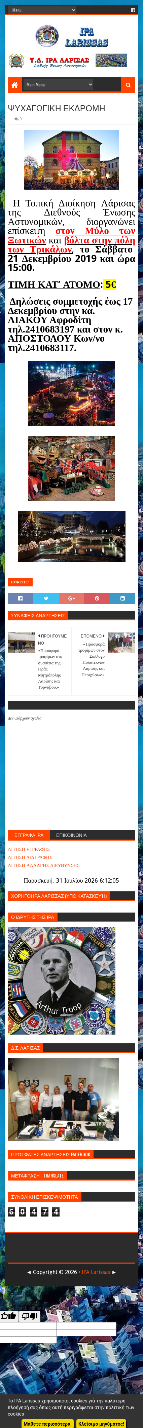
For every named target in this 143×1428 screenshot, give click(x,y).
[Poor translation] (29, 1316)
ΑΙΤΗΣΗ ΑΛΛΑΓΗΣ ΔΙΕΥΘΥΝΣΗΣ (44, 865)
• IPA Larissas (94, 1272)
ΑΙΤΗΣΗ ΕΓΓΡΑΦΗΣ (29, 849)
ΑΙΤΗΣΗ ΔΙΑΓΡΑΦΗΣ (30, 857)
